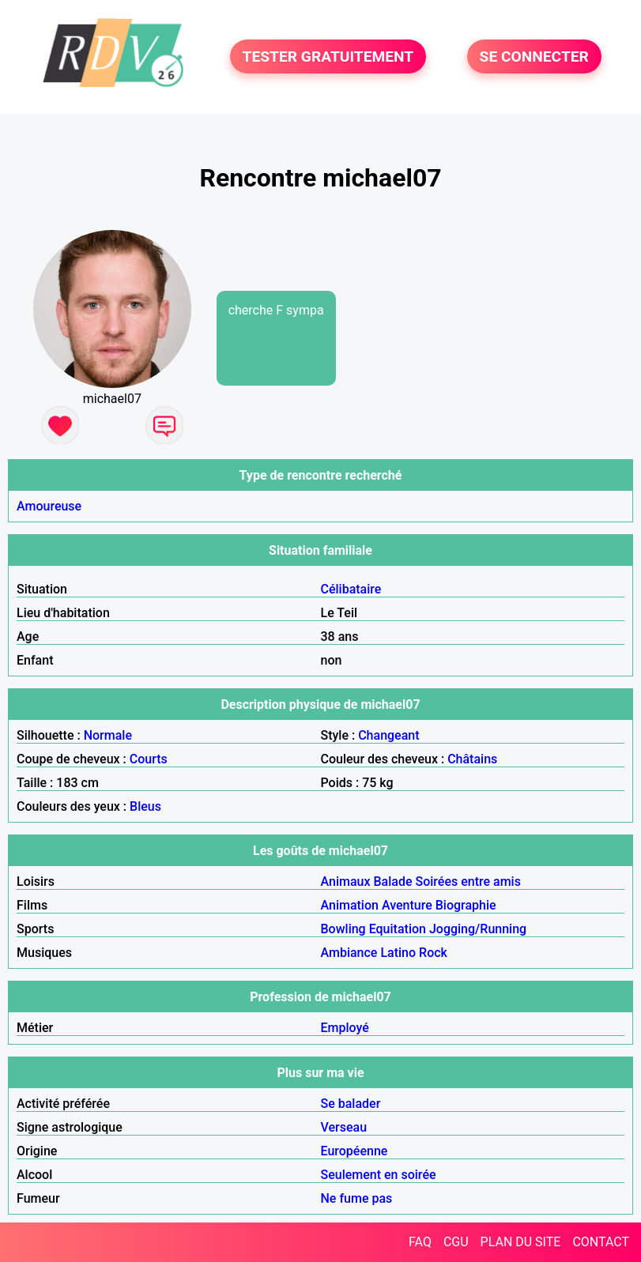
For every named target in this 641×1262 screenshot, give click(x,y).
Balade (392, 881)
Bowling (343, 928)
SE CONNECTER (534, 56)
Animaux (346, 881)
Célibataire (351, 589)
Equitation (397, 928)
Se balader (351, 1103)
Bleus (145, 806)
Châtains (472, 759)
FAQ (420, 1241)
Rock (433, 952)
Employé (345, 1027)
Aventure (407, 905)
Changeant (388, 735)
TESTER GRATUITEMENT (328, 56)
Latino (398, 952)
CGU (456, 1241)
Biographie (466, 905)
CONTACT (600, 1241)
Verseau (344, 1127)
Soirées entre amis (467, 881)
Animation (350, 905)
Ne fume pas (357, 1198)
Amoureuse (49, 506)
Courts (149, 759)
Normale (108, 735)
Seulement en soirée (378, 1174)
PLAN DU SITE (521, 1241)
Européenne (354, 1150)
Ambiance (349, 952)
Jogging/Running (477, 928)
